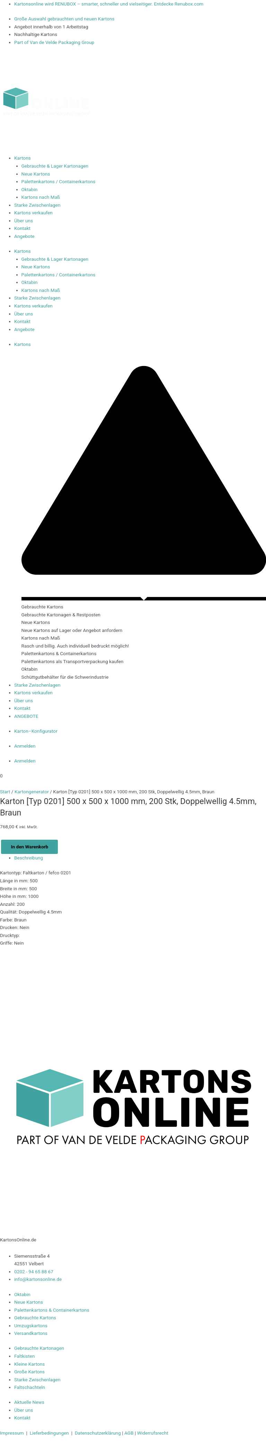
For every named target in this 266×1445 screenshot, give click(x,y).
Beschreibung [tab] (28, 857)
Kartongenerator (32, 791)
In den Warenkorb (29, 846)
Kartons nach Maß (40, 197)
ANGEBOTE (26, 716)
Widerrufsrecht (152, 1433)
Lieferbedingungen (49, 1433)
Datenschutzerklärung (98, 1433)
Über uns (23, 220)
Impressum (12, 1433)
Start (5, 791)
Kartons (22, 158)
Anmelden (25, 746)
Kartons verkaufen (33, 212)
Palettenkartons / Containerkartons (58, 181)
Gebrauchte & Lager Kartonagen (55, 166)
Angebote (24, 236)
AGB (129, 1433)
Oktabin (29, 189)
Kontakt (22, 228)
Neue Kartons (35, 174)
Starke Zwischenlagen (37, 205)
